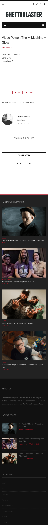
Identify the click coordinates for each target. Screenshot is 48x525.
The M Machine (28, 102)
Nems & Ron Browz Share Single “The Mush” (18, 323)
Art (3, 489)
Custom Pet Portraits (9, 182)
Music (4, 238)
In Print (4, 517)
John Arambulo (10, 102)
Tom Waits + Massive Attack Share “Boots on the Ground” (23, 240)
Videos (4, 362)
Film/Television (7, 506)
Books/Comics (7, 511)
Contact (5, 522)
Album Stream (7, 279)
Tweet (29, 93)
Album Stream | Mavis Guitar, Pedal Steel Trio (18, 282)
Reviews (5, 500)
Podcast (5, 494)
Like (17, 93)
